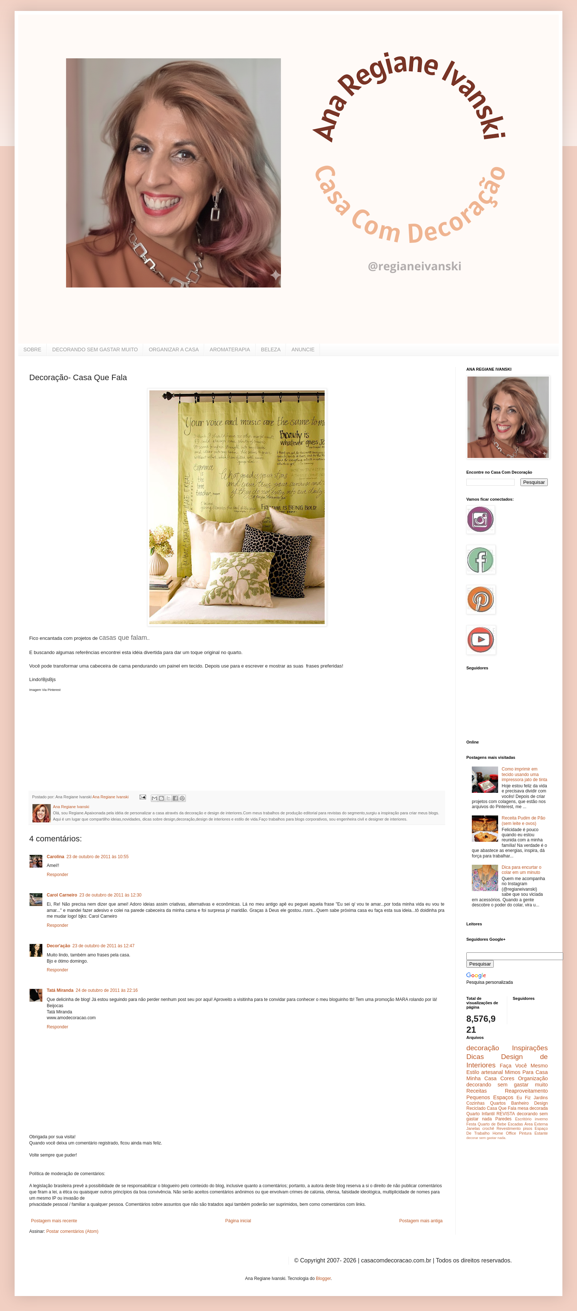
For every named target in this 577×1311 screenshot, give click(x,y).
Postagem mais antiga (421, 1220)
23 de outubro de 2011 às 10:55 (97, 856)
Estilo (472, 1072)
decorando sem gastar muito (507, 1085)
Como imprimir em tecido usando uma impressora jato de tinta (524, 774)
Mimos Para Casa (526, 1072)
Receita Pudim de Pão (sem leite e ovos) (523, 820)
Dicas (475, 1056)
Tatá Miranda (60, 990)
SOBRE (32, 349)
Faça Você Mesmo (524, 1066)
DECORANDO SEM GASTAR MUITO (95, 349)
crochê (488, 1128)
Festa (471, 1124)
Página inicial (238, 1220)
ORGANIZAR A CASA (174, 349)
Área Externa (536, 1124)
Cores (507, 1078)
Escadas (515, 1124)
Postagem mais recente (54, 1220)
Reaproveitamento (526, 1091)
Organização (533, 1078)
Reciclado (476, 1108)
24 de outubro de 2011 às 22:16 (107, 990)
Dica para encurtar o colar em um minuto (522, 870)
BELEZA (271, 349)
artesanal (492, 1072)
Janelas (473, 1128)
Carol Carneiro (62, 895)
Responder (57, 874)
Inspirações (530, 1048)
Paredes (503, 1118)
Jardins (541, 1097)
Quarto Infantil (480, 1113)
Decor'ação (58, 945)
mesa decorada (532, 1108)
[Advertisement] (84, 737)
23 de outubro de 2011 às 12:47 (103, 945)
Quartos (498, 1103)
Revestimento (509, 1128)
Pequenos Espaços (489, 1097)
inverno (541, 1119)
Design (541, 1103)
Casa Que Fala (501, 1108)
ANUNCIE (302, 349)
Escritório (523, 1119)
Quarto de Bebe (492, 1124)
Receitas (476, 1091)
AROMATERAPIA (230, 349)
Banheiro (520, 1103)
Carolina (55, 856)
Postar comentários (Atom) (72, 1231)
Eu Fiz (523, 1097)
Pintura (525, 1133)
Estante (541, 1133)
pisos (527, 1128)
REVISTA (506, 1113)
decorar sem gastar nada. (486, 1138)
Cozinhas (475, 1103)
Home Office (504, 1133)
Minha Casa (481, 1078)
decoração (482, 1048)
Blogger (323, 1278)
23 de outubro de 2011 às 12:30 (110, 895)
